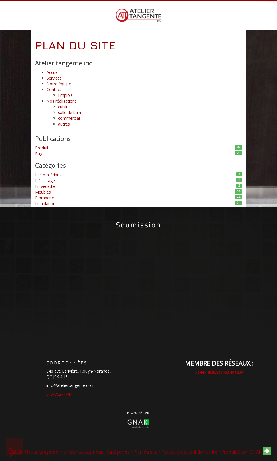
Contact (54, 89)
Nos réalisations (62, 101)
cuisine (64, 106)
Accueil (53, 72)
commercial (69, 118)
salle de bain (69, 112)
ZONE (219, 372)
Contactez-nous (86, 452)
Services (54, 78)
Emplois (65, 95)
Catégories (118, 452)
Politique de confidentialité (189, 452)
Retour (14, 446)
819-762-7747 (59, 394)
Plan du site (145, 452)
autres (64, 124)
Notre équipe (59, 83)
